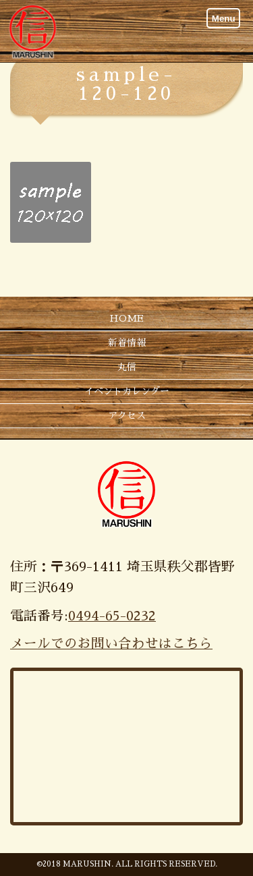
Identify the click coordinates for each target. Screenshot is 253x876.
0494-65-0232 (112, 616)
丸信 (126, 367)
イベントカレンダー (126, 391)
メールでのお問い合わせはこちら (111, 643)
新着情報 (127, 342)
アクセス (127, 415)
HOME (126, 318)
